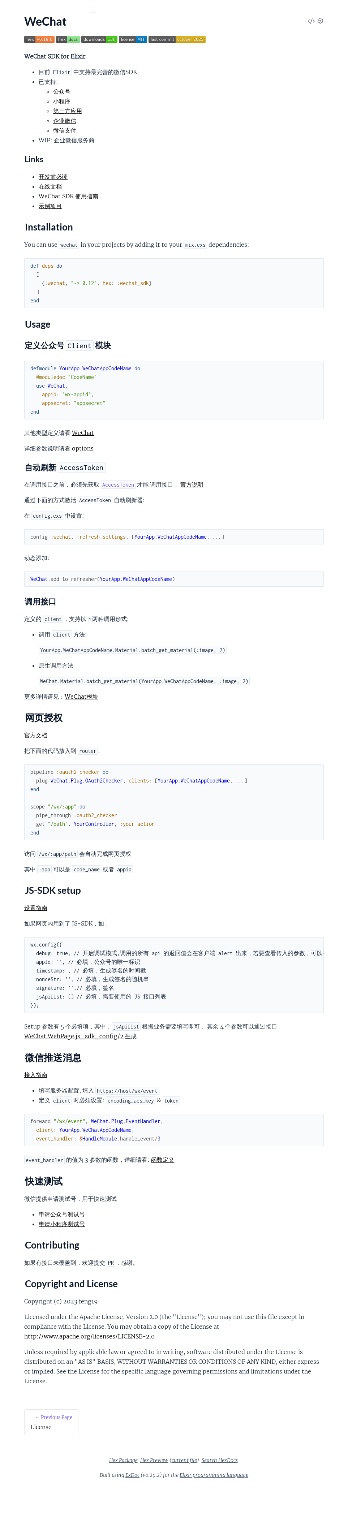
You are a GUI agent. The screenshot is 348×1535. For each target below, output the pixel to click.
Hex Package (177, 1509)
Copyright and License (39, 165)
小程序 (167, 101)
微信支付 (170, 130)
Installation (26, 104)
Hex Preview (208, 1509)
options (188, 458)
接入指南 (141, 1104)
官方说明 (297, 494)
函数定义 (268, 1189)
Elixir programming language (268, 1524)
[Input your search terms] (54, 10)
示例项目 (156, 206)
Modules (43, 50)
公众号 (167, 91)
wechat (20, 28)
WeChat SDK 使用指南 (174, 196)
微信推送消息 (29, 139)
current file (238, 1509)
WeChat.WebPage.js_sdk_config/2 (238, 1065)
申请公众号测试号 (168, 1243)
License (14, 82)
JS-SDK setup (29, 130)
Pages (15, 50)
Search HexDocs (274, 1509)
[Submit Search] (10, 11)
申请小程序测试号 (168, 1253)
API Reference (22, 72)
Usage (19, 113)
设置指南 (141, 937)
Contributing (28, 156)
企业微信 (170, 120)
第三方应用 (173, 111)
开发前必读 (159, 176)
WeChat (189, 442)
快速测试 (23, 148)
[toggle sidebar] (98, 11)
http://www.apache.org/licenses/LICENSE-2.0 (195, 1375)
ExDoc (187, 1524)
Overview (17, 92)
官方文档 (141, 764)
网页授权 (23, 122)
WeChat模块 (187, 725)
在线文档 (156, 186)
